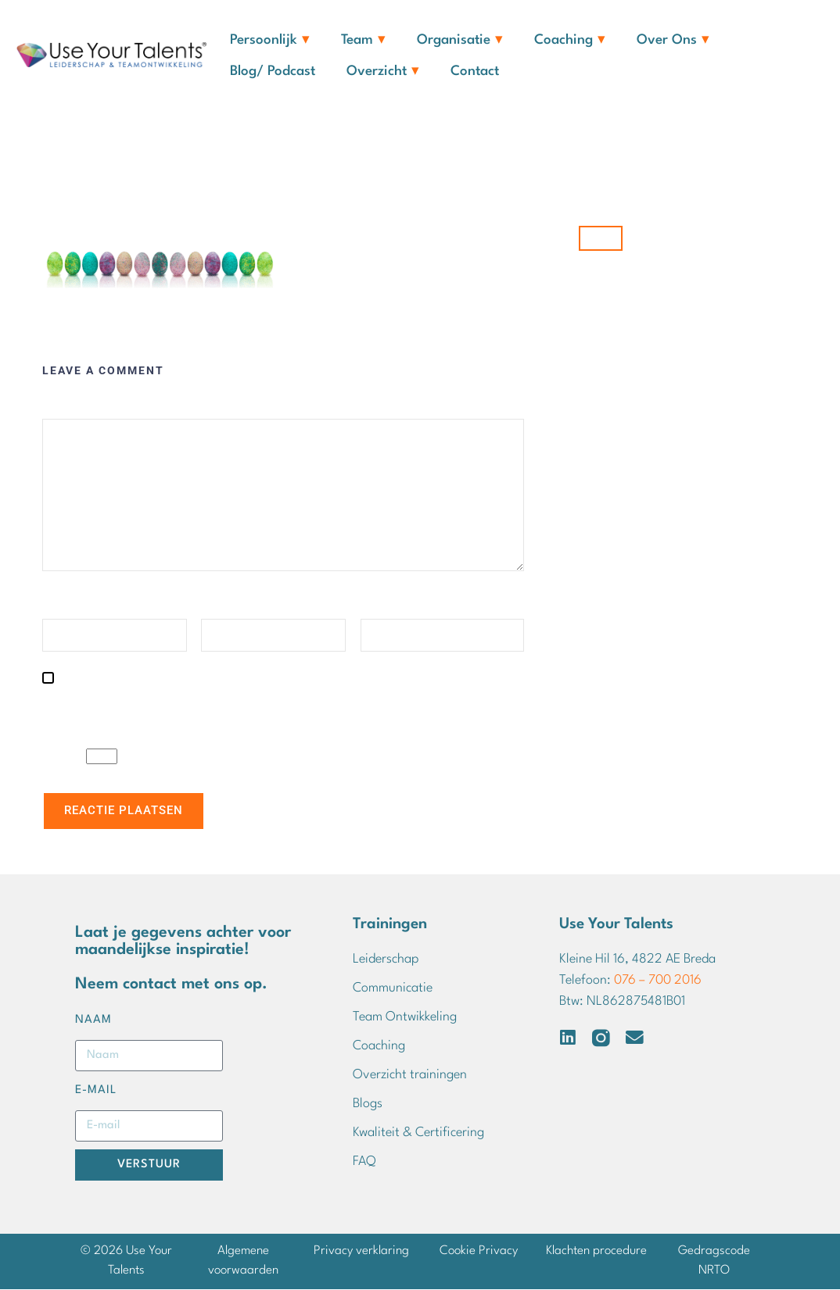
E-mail (221, 606)
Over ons (673, 40)
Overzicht (382, 72)
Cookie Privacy (479, 1251)
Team (363, 40)
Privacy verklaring (361, 1251)
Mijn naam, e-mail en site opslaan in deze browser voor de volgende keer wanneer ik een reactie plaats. (280, 704)
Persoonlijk (270, 40)
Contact (475, 71)
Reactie (65, 406)
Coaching (569, 40)
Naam (60, 606)
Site (371, 606)
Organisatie (460, 40)
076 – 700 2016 (658, 981)
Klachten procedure (596, 1251)
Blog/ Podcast (272, 71)
